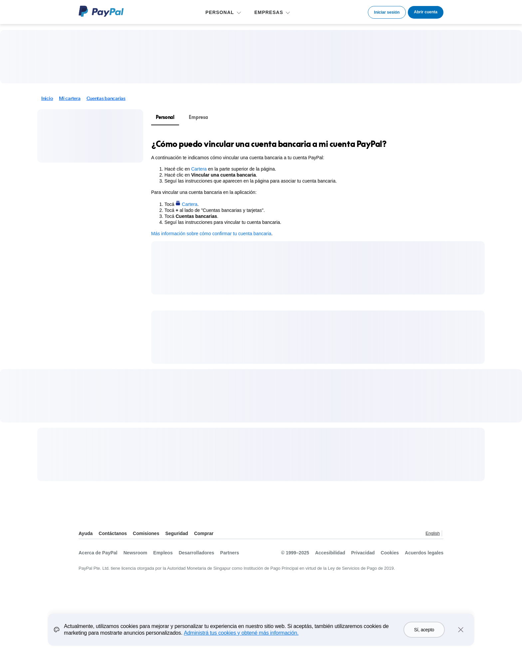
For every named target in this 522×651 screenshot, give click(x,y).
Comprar (203, 533)
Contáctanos (113, 533)
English (432, 533)
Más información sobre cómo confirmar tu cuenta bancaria (211, 233)
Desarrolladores (196, 552)
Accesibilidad (330, 552)
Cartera (199, 169)
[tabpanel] (314, 188)
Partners (229, 552)
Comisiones (146, 533)
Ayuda (86, 533)
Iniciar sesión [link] (387, 12)
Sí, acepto (424, 631)
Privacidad (363, 552)
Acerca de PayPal (98, 552)
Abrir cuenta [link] (425, 12)
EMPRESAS (268, 12)
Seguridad (176, 533)
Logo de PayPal (101, 11)
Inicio (47, 98)
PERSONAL (219, 12)
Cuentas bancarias (106, 98)
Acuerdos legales (424, 552)
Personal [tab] (165, 117)
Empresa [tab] (198, 117)
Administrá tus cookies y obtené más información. (241, 634)
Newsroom (135, 552)
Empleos (162, 552)
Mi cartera (69, 98)
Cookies (390, 552)
